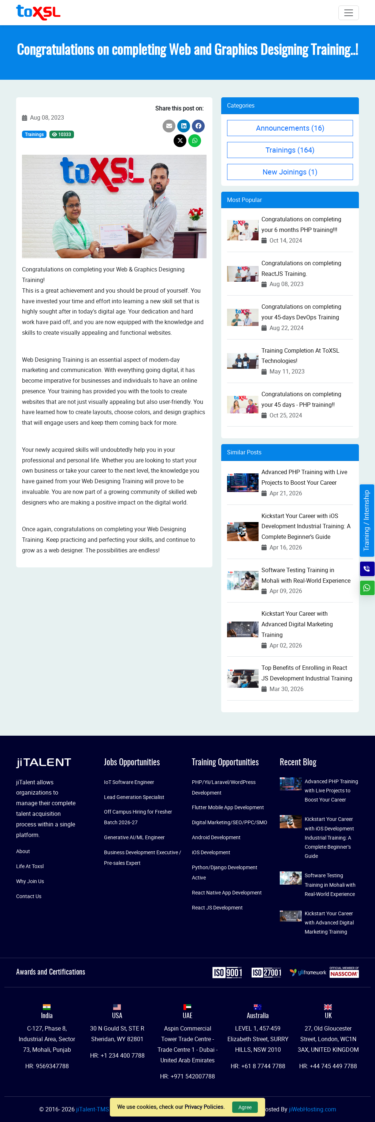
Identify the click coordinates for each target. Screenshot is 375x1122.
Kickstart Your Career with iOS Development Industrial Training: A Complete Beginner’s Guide (305, 526)
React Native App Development (227, 892)
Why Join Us (30, 881)
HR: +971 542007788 (187, 1076)
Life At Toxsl (30, 866)
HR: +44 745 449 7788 (328, 1066)
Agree (245, 1107)
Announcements (290, 128)
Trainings (34, 134)
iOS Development (211, 852)
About (23, 851)
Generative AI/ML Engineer (134, 837)
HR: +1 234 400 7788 (117, 1055)
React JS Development (217, 907)
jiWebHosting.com (312, 1109)
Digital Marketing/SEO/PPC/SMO (229, 822)
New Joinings (290, 172)
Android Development (216, 837)
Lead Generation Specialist (134, 796)
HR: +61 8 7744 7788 (258, 1066)
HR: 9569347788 (47, 1066)
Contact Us (28, 896)
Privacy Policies (204, 1106)
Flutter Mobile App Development (228, 807)
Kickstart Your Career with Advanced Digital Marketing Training (297, 624)
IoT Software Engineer (129, 781)
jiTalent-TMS (93, 1109)
